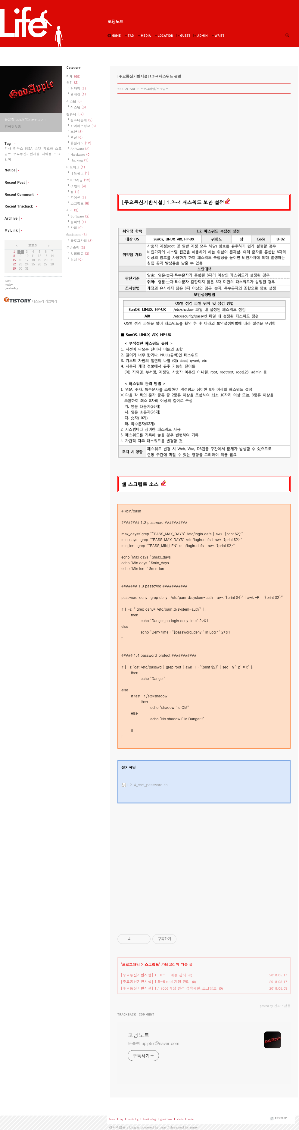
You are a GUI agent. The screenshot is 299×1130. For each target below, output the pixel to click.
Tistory (194, 1127)
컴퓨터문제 (81, 120)
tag (121, 1119)
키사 (8, 148)
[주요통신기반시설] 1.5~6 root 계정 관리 (155, 981)
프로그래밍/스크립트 (154, 88)
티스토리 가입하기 (44, 301)
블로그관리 (81, 240)
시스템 (74, 101)
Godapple (76, 234)
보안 (76, 131)
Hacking (79, 160)
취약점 (46, 154)
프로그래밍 (78, 180)
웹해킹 (78, 94)
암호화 (48, 148)
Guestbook (184, 36)
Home (115, 36)
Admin (201, 36)
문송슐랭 (75, 247)
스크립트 (79, 203)
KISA (28, 148)
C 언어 (78, 186)
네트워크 (75, 167)
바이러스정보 (83, 126)
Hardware (80, 154)
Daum (163, 1127)
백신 (76, 137)
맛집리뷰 (79, 253)
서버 (72, 210)
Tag (130, 36)
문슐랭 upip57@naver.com (153, 1043)
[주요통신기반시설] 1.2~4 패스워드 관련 (149, 76)
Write (218, 36)
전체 (73, 76)
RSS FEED (281, 1118)
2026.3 (32, 245)
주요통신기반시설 (26, 154)
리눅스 (18, 148)
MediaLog (145, 36)
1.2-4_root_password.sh (144, 784)
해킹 (72, 82)
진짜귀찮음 (117, 1127)
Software (79, 148)
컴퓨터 (75, 114)
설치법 (78, 222)
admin (180, 1119)
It (54, 154)
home (112, 1119)
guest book (166, 1119)
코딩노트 (115, 21)
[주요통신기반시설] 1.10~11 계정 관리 (153, 974)
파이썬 (78, 197)
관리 (76, 227)
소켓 (37, 148)
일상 (76, 259)
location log (149, 1119)
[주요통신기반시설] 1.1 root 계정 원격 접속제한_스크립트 (169, 988)
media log (133, 1119)
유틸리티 (80, 143)
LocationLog (165, 36)
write (191, 1119)
